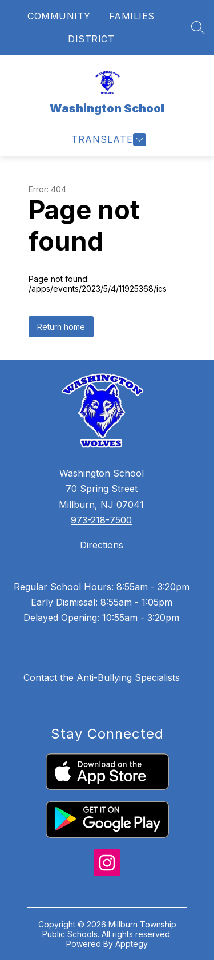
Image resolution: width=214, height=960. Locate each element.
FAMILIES (132, 16)
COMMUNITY (59, 16)
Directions (101, 545)
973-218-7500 (101, 520)
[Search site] (198, 27)
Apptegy (131, 944)
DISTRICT (91, 39)
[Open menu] (107, 139)
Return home (61, 327)
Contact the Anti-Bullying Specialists (101, 677)
